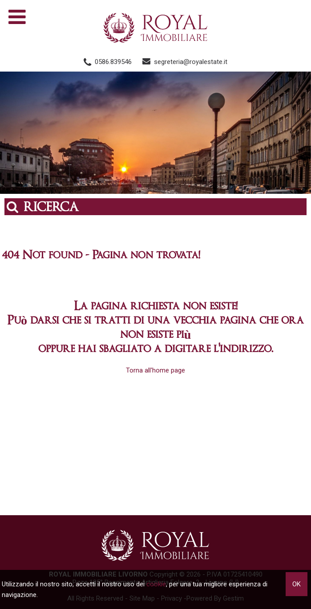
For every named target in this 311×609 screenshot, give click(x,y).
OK (296, 584)
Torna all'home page (155, 370)
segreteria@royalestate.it (190, 62)
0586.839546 (113, 62)
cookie (156, 584)
